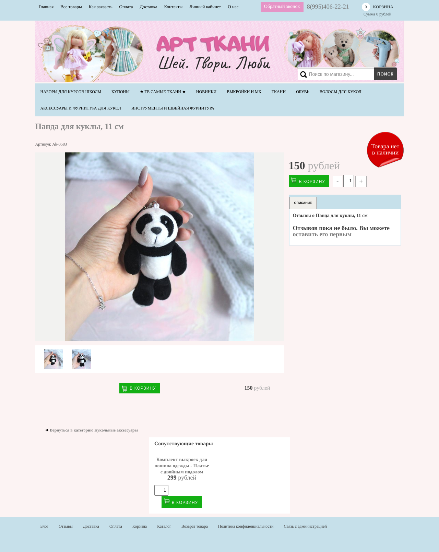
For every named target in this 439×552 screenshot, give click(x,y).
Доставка (148, 6)
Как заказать (100, 6)
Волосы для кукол (340, 91)
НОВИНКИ (206, 91)
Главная (46, 6)
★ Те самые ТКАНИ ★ (163, 91)
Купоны (120, 91)
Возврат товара (194, 526)
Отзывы (66, 526)
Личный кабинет (205, 6)
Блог (44, 526)
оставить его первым (322, 234)
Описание (303, 203)
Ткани (279, 91)
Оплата (126, 6)
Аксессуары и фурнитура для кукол (80, 108)
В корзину (143, 388)
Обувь (302, 91)
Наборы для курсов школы (71, 91)
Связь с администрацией (305, 526)
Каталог (164, 526)
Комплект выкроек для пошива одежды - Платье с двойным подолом (182, 466)
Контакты (173, 6)
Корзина (139, 526)
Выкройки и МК (244, 91)
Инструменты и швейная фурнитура (172, 108)
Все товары (71, 6)
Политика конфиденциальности (246, 526)
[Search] (346, 74)
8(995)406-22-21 (328, 6)
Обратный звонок (282, 6)
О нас (233, 6)
